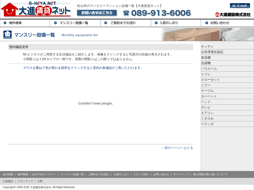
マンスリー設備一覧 (72, 174)
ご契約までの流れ (98, 174)
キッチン (207, 46)
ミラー (206, 85)
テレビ (206, 107)
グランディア (25, 181)
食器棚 (206, 57)
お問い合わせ (161, 174)
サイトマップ (181, 174)
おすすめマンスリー (44, 174)
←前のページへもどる (177, 148)
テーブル (207, 91)
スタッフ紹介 (141, 174)
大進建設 (8, 181)
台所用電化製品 (212, 52)
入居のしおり (121, 174)
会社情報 (8, 174)
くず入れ (207, 118)
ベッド (206, 102)
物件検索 (22, 174)
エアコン (207, 113)
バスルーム (209, 68)
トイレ (206, 74)
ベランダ (207, 124)
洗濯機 (206, 63)
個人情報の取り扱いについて (210, 174)
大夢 (40, 181)
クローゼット (210, 80)
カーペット (209, 96)
